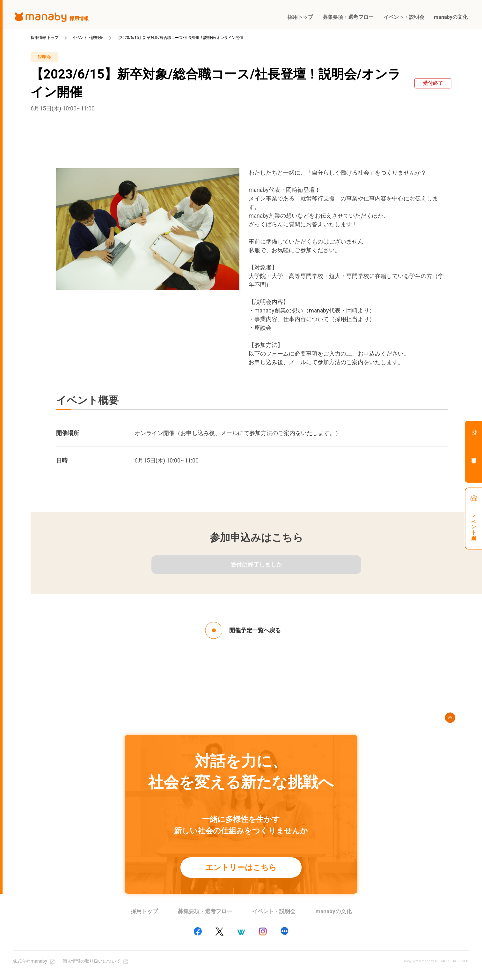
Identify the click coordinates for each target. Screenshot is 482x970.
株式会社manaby (30, 961)
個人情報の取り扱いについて (91, 961)
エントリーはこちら (241, 867)
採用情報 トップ (44, 37)
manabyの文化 (334, 911)
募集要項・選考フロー (205, 911)
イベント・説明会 (87, 37)
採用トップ (144, 911)
